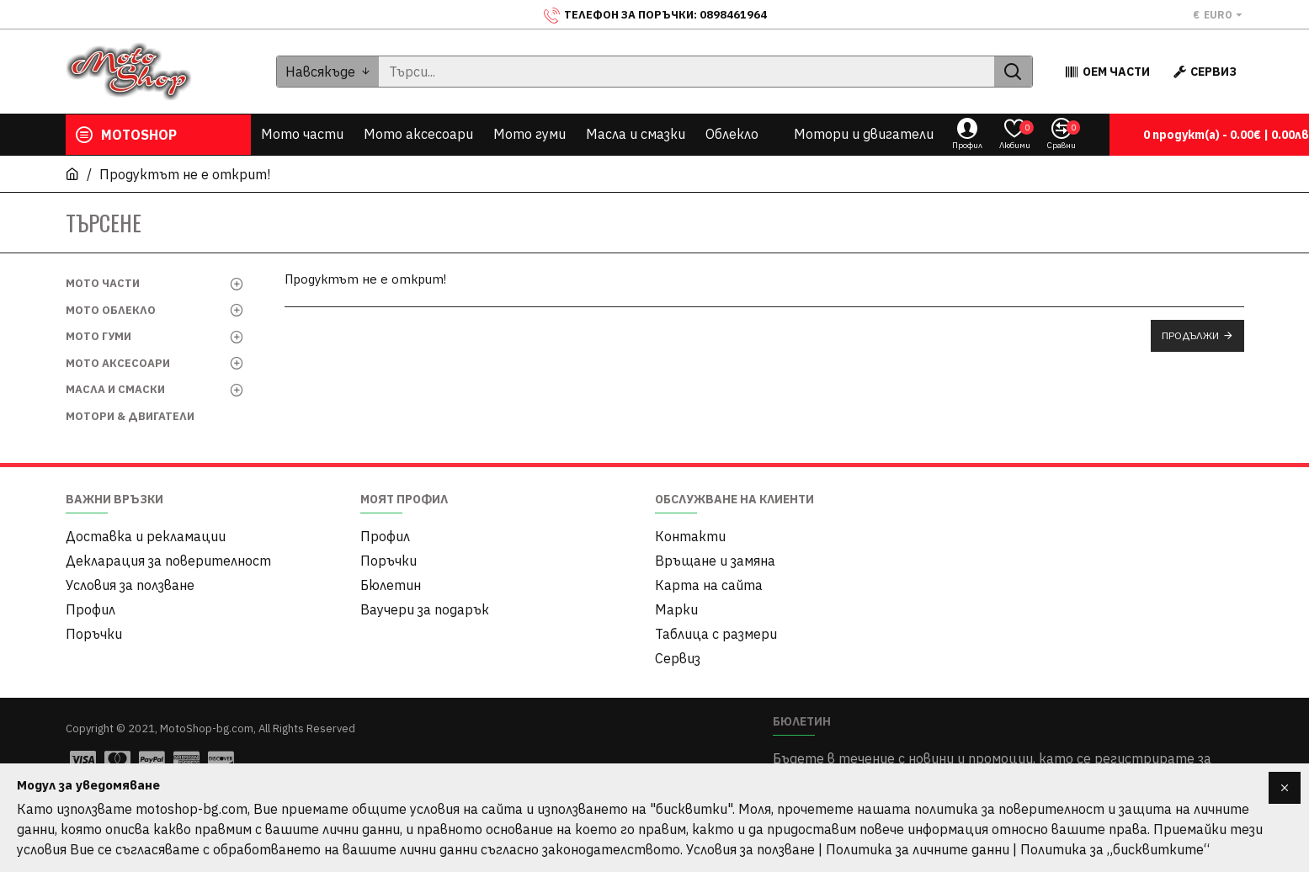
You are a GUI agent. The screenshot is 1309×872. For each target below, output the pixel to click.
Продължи (1190, 335)
